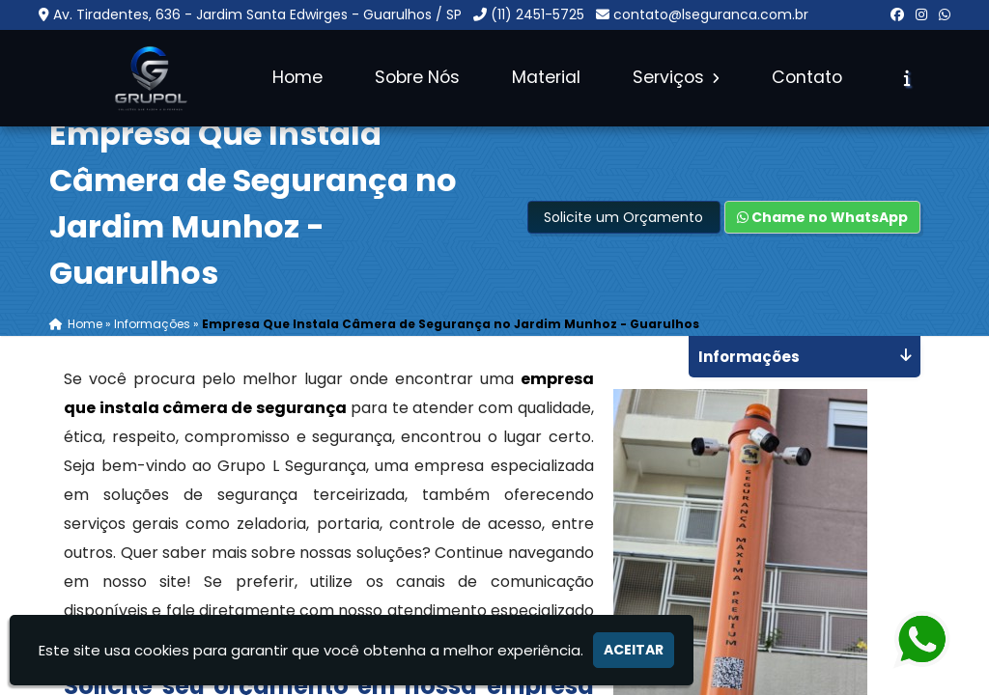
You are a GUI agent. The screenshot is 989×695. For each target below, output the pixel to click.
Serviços (676, 77)
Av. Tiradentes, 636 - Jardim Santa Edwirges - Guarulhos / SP (257, 14)
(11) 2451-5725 (537, 14)
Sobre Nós (417, 77)
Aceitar (634, 649)
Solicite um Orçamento (623, 217)
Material (546, 77)
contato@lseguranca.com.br (710, 14)
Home (297, 77)
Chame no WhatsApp (822, 217)
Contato (807, 77)
